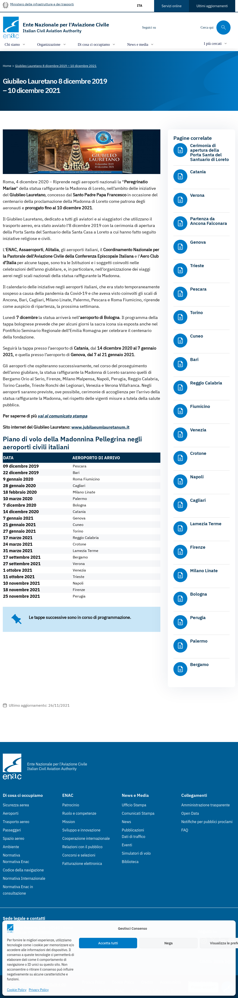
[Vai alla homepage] (56, 27)
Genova (198, 242)
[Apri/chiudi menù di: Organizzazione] (52, 44)
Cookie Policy (16, 990)
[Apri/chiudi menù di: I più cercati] (216, 43)
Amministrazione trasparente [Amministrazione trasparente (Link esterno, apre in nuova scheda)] (205, 805)
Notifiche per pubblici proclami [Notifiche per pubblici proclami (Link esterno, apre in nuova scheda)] (206, 821)
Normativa (11, 855)
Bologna (198, 594)
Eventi (127, 845)
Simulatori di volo (136, 853)
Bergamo (199, 664)
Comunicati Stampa (138, 813)
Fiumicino (200, 406)
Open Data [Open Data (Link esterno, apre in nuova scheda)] (190, 813)
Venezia (198, 429)
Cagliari (198, 500)
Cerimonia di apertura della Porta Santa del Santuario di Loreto (209, 152)
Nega (168, 943)
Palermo (199, 641)
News (126, 821)
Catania (198, 171)
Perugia (198, 617)
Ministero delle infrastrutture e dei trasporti (42, 4)
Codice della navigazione (23, 870)
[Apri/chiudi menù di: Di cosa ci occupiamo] (97, 44)
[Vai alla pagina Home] (7, 66)
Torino (196, 312)
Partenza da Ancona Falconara (208, 221)
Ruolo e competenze (79, 813)
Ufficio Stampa (134, 805)
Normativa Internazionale (24, 878)
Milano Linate (204, 570)
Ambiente (11, 846)
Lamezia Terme (205, 523)
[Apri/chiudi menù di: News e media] (140, 44)
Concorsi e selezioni (78, 855)
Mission (68, 821)
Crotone (198, 453)
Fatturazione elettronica (82, 863)
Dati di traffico (133, 836)
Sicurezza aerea (16, 805)
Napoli (197, 476)
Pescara (198, 289)
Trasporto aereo (16, 821)
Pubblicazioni (133, 830)
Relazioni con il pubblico (82, 846)
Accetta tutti (108, 943)
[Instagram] (163, 27)
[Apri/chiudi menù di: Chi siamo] (15, 44)
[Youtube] (191, 27)
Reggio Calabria (206, 383)
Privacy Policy (39, 990)
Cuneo (196, 336)
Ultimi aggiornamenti (212, 6)
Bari (194, 359)
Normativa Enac (16, 861)
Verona (197, 195)
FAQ (184, 830)
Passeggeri (12, 830)
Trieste (197, 265)
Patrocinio (70, 805)
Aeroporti (11, 813)
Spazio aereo (13, 838)
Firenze (197, 547)
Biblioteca (130, 861)
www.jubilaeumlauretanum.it (100, 427)
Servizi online (172, 6)
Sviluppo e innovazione (81, 830)
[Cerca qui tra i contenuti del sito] (216, 27)
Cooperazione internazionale (86, 838)
